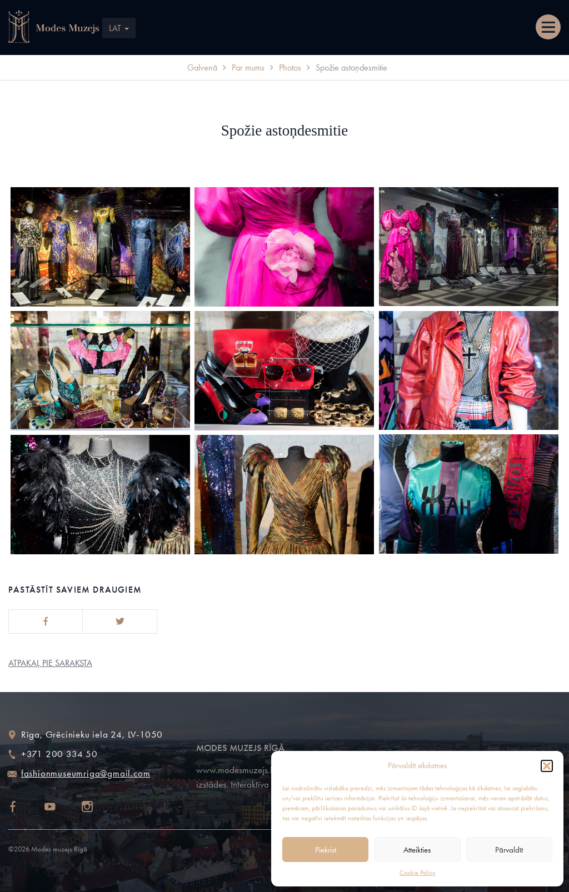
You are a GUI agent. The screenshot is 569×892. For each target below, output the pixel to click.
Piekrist (325, 849)
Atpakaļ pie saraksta (50, 663)
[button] (546, 765)
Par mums (248, 67)
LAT (119, 28)
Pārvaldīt (509, 849)
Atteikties (417, 849)
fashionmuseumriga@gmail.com (86, 773)
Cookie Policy (418, 872)
